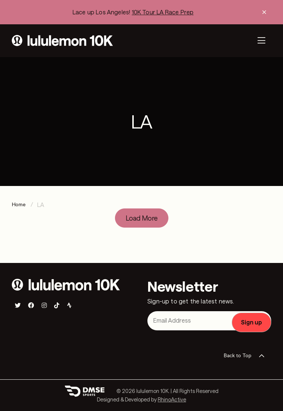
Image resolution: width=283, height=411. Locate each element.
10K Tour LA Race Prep (163, 11)
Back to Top (246, 355)
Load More (142, 218)
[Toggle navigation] (261, 40)
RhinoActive (172, 399)
